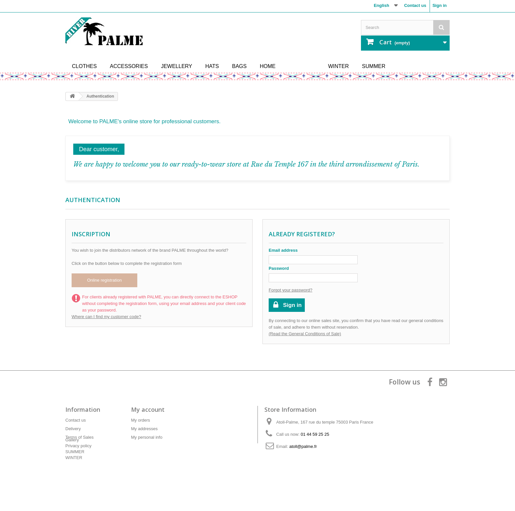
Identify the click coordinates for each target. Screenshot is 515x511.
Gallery (72, 457)
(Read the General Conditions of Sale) (305, 333)
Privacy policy (78, 445)
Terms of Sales (79, 437)
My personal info (146, 437)
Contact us (415, 5)
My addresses (144, 428)
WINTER (73, 475)
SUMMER (74, 469)
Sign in (440, 5)
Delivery (73, 428)
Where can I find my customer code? (106, 316)
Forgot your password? (290, 290)
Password (279, 268)
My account (148, 409)
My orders (140, 420)
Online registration (104, 280)
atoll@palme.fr (303, 446)
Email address (283, 250)
